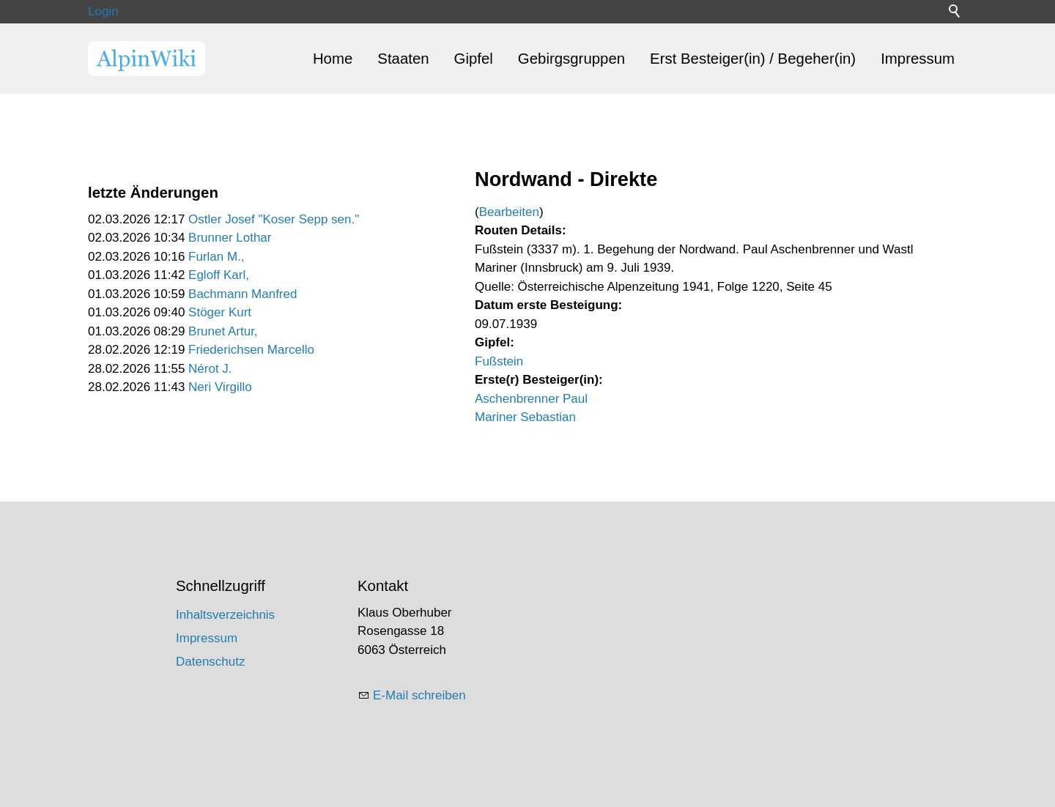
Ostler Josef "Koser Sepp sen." (273, 219)
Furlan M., (216, 257)
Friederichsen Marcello (251, 350)
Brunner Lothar (229, 238)
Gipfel (473, 59)
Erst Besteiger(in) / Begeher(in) (753, 59)
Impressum (918, 59)
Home (332, 59)
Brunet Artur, (223, 331)
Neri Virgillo (220, 387)
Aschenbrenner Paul (531, 399)
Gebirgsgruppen (571, 59)
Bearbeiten (509, 212)
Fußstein (499, 361)
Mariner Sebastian (525, 417)
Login (103, 11)
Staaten (403, 59)
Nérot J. (210, 369)
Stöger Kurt (219, 312)
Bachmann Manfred (242, 294)
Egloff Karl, (218, 275)
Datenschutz (210, 662)
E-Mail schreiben (419, 695)
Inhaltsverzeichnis (225, 615)
